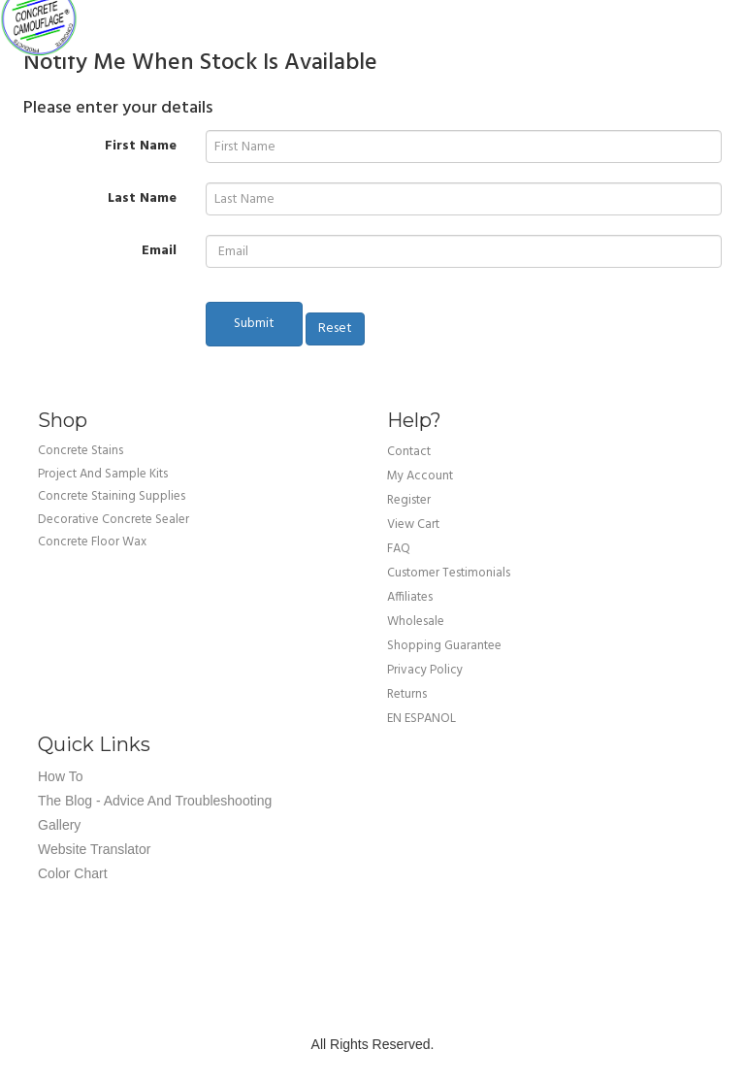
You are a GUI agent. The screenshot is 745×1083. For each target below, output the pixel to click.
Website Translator (94, 849)
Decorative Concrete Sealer (113, 519)
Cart (715, 19)
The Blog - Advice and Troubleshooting (155, 800)
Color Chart (73, 873)
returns (407, 694)
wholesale (415, 621)
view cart (413, 524)
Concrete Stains (80, 451)
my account (420, 476)
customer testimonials (448, 573)
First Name (141, 145)
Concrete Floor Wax (92, 542)
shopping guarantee (444, 646)
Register (409, 500)
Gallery (59, 825)
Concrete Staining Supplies (111, 496)
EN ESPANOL (421, 718)
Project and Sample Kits (103, 474)
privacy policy (425, 670)
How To (60, 776)
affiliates (410, 597)
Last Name (142, 198)
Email (159, 250)
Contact (409, 452)
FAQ (398, 549)
